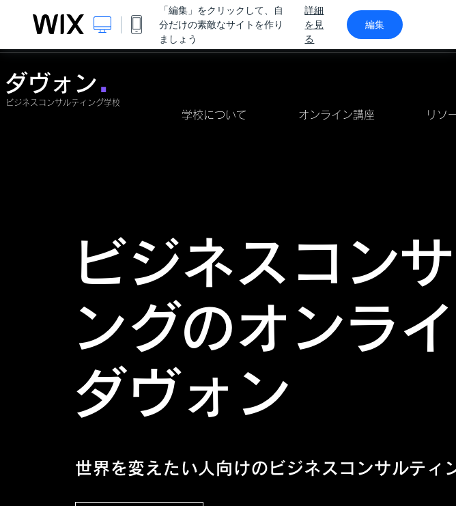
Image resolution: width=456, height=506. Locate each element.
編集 (374, 24)
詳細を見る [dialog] (314, 24)
